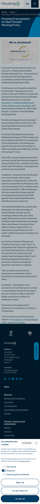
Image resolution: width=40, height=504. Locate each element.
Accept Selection (20, 490)
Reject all (20, 482)
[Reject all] (36, 443)
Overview (26, 443)
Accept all (20, 498)
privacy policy (25, 461)
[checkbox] (8, 466)
